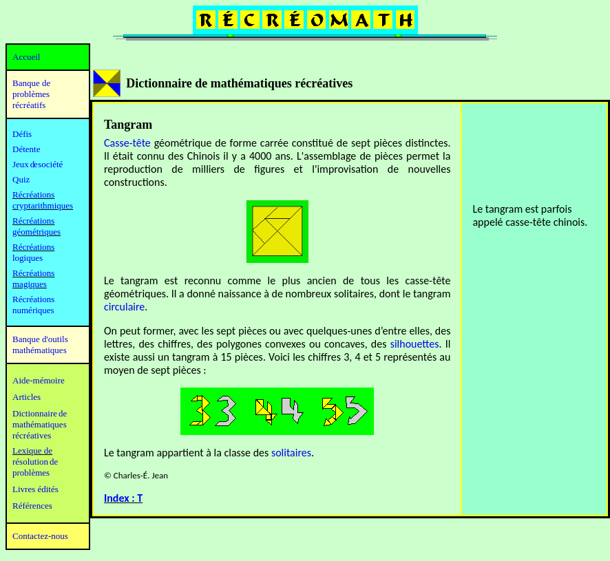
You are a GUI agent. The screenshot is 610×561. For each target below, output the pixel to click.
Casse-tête (127, 142)
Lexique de (32, 450)
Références (32, 505)
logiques (27, 258)
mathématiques (39, 424)
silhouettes (414, 343)
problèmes (31, 472)
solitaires (291, 452)
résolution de (35, 461)
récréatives (31, 435)
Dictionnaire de (39, 413)
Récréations (33, 247)
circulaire (124, 306)
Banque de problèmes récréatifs (31, 94)
